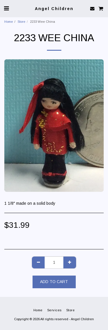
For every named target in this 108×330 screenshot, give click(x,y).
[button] (6, 8)
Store (21, 21)
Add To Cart (54, 281)
